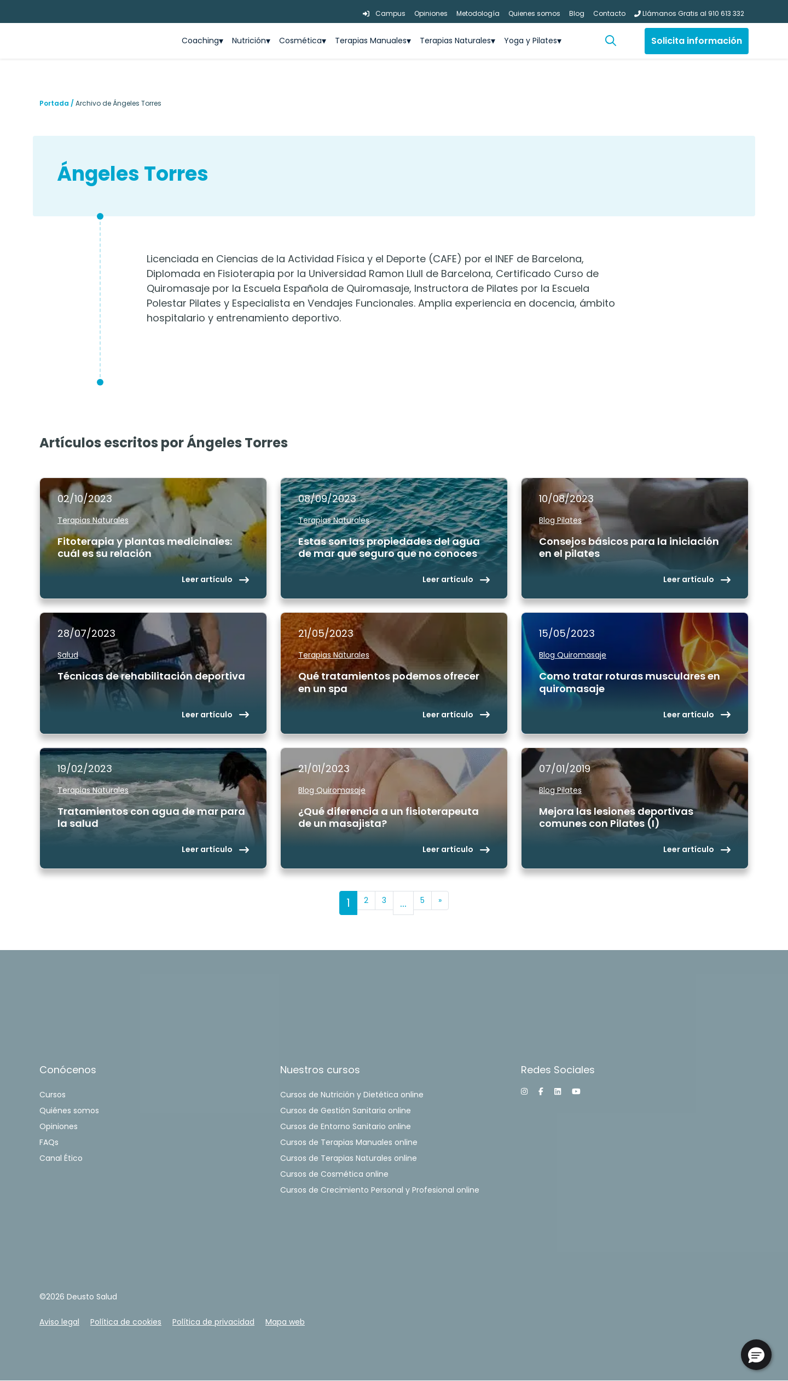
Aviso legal (59, 1321)
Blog (576, 13)
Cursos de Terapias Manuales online (349, 1142)
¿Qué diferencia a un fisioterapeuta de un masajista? (388, 817)
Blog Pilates (560, 520)
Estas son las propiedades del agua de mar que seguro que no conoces (389, 548)
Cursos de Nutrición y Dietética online (352, 1094)
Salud (67, 654)
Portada (54, 103)
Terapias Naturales (455, 40)
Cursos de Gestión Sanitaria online (345, 1110)
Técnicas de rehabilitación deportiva (151, 676)
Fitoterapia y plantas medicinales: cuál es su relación (144, 548)
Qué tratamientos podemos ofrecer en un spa (388, 682)
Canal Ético (61, 1158)
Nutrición (249, 40)
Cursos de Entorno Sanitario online (345, 1126)
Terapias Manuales (371, 40)
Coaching (200, 40)
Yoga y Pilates (530, 40)
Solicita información (696, 40)
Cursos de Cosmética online (334, 1174)
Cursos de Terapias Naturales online (348, 1158)
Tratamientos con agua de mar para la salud (151, 817)
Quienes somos (534, 13)
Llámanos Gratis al (689, 13)
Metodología (478, 13)
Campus (384, 13)
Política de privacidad (213, 1321)
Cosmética (300, 40)
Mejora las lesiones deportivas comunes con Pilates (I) (616, 817)
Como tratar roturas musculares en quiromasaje (629, 682)
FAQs (49, 1142)
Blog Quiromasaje (572, 654)
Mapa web (285, 1321)
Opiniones (431, 13)
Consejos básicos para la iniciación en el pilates (629, 548)
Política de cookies (125, 1321)
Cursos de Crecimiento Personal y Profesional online (379, 1189)
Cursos (52, 1094)
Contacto (609, 13)
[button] (615, 41)
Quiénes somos (69, 1110)
